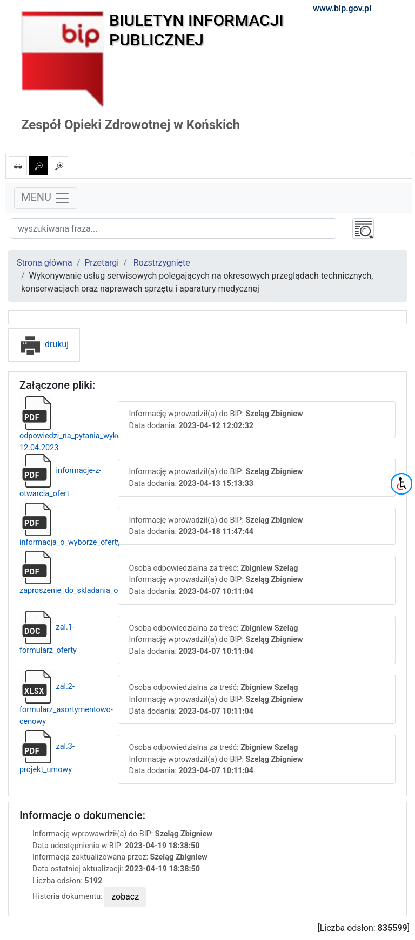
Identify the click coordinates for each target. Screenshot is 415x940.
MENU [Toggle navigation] (45, 198)
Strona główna (44, 263)
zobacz (125, 896)
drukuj (44, 344)
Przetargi (101, 263)
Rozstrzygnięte (161, 263)
